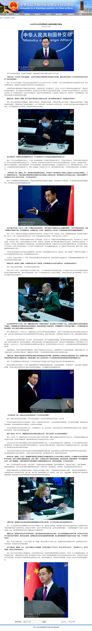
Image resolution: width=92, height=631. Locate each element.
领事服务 (27, 14)
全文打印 (63, 621)
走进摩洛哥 (70, 14)
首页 (7, 14)
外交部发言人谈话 (9, 18)
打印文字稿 (71, 621)
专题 (80, 14)
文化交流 (48, 14)
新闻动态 (16, 14)
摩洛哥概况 (59, 14)
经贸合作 (37, 14)
